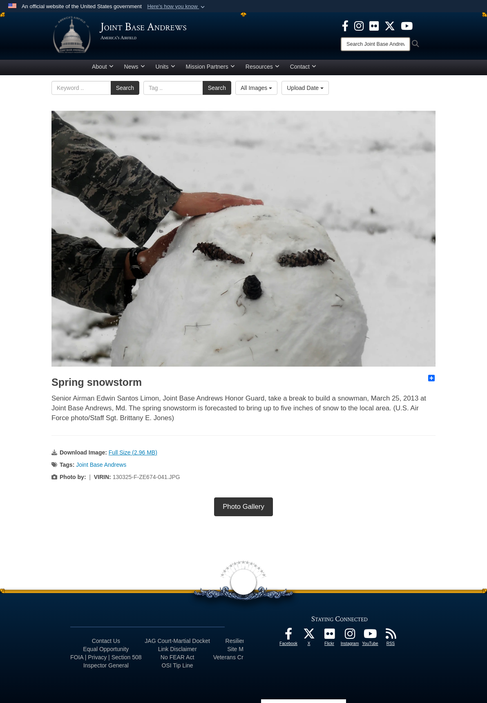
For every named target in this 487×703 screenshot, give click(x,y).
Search (125, 88)
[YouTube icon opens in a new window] (407, 25)
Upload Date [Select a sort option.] (305, 88)
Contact (303, 66)
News (134, 66)
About (103, 66)
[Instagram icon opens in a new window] (359, 25)
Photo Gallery (243, 506)
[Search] (375, 44)
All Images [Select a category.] (256, 88)
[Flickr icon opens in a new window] (374, 25)
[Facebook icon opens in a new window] (345, 25)
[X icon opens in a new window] (389, 25)
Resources (262, 66)
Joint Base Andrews (101, 464)
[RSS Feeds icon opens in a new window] (390, 636)
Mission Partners (210, 66)
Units (165, 66)
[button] (176, 6)
